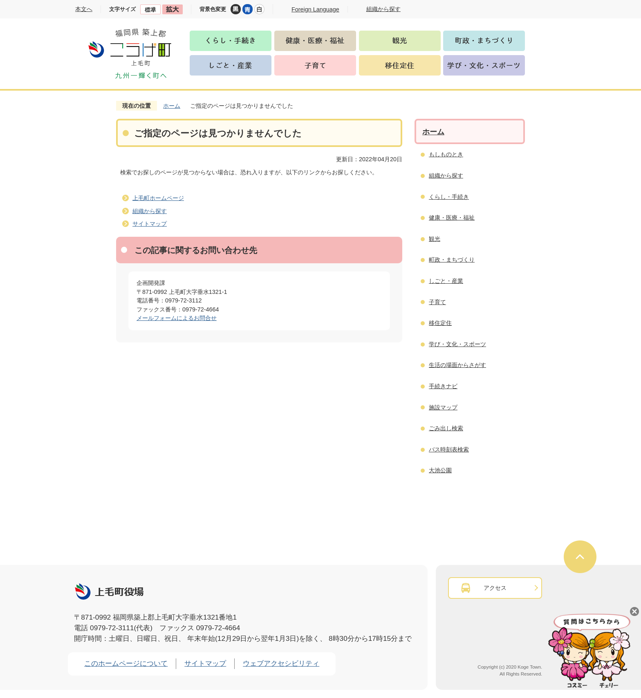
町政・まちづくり (452, 259)
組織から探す (149, 211)
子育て (437, 302)
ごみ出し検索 (446, 428)
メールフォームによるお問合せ (177, 318)
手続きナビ (443, 386)
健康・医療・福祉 (452, 217)
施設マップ (443, 407)
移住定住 (440, 323)
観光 (434, 239)
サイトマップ (149, 223)
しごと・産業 (446, 281)
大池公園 (440, 470)
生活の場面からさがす (457, 365)
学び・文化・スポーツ (457, 344)
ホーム (171, 105)
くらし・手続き (449, 196)
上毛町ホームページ (158, 198)
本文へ (83, 9)
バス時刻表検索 (449, 449)
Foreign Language (315, 9)
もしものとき (446, 154)
